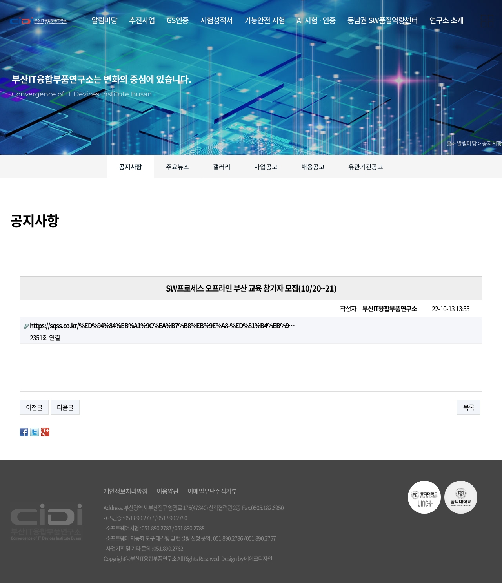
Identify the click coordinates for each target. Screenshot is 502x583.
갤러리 (221, 166)
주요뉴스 (177, 166)
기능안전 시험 (264, 19)
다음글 (65, 407)
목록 (468, 407)
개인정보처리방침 (125, 491)
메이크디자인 (258, 558)
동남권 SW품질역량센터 (382, 19)
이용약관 (167, 491)
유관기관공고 (365, 166)
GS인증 (178, 19)
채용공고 (312, 166)
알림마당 (104, 19)
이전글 (34, 407)
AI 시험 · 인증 (315, 19)
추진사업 (142, 19)
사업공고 (265, 166)
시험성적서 (216, 19)
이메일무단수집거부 (212, 491)
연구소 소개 (446, 19)
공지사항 (130, 166)
